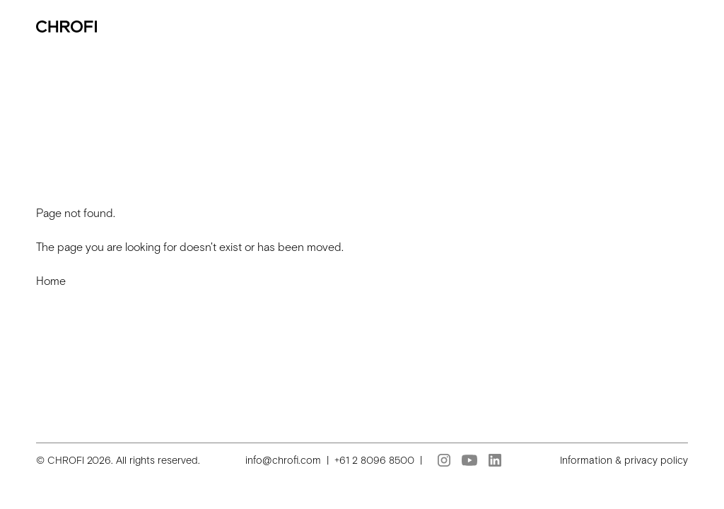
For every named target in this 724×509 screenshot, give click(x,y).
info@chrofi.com (283, 460)
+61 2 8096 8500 (374, 460)
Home (51, 281)
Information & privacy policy (624, 460)
